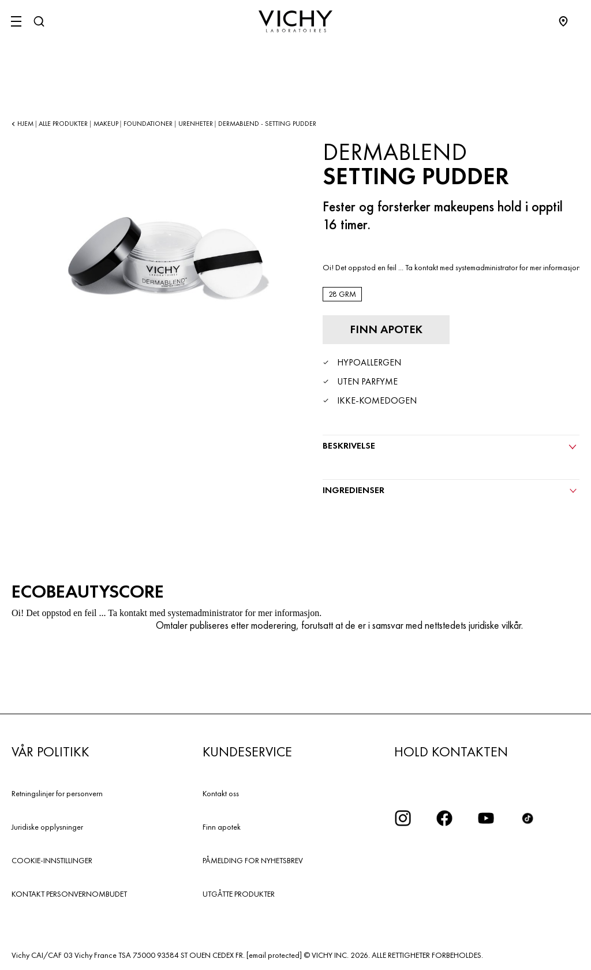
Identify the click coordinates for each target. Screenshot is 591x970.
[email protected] (274, 955)
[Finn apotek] (386, 329)
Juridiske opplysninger (47, 827)
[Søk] (39, 21)
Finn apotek (222, 827)
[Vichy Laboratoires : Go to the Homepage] (295, 21)
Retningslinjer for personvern (57, 793)
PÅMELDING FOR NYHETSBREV (253, 860)
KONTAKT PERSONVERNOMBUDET (69, 894)
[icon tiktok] (527, 818)
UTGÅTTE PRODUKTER (239, 894)
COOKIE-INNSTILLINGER (52, 860)
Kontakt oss (221, 793)
